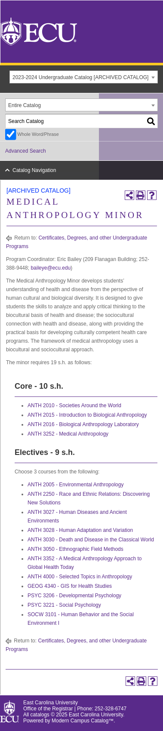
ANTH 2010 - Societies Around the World (74, 405)
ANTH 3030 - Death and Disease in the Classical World (91, 540)
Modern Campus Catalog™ (83, 721)
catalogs (40, 715)
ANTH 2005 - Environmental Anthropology (75, 485)
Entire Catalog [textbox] (24, 105)
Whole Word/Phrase (37, 134)
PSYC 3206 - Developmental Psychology (74, 596)
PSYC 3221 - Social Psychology (64, 605)
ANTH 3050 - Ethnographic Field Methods (75, 549)
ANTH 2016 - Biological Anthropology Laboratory (83, 424)
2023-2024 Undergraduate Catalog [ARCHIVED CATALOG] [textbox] (80, 77)
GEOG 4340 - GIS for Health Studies (70, 586)
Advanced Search (25, 151)
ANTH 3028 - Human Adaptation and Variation (80, 530)
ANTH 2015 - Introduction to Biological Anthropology (87, 415)
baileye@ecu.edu (51, 268)
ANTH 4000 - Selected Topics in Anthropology (80, 577)
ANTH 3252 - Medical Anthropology (68, 434)
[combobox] (83, 77)
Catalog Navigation (34, 170)
